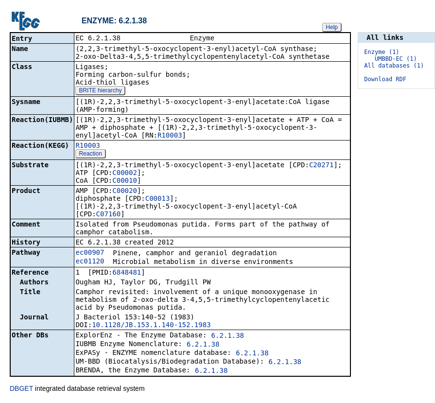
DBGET (21, 389)
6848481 (126, 273)
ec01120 (89, 262)
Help (332, 27)
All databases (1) (394, 65)
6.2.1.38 (227, 336)
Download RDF (385, 79)
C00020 (124, 191)
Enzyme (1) (381, 52)
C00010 (124, 181)
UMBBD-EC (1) (396, 58)
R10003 (169, 136)
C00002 (124, 173)
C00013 (157, 199)
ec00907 (89, 253)
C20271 (321, 166)
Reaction (90, 154)
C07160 (108, 215)
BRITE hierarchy (100, 91)
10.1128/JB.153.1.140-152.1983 (151, 326)
